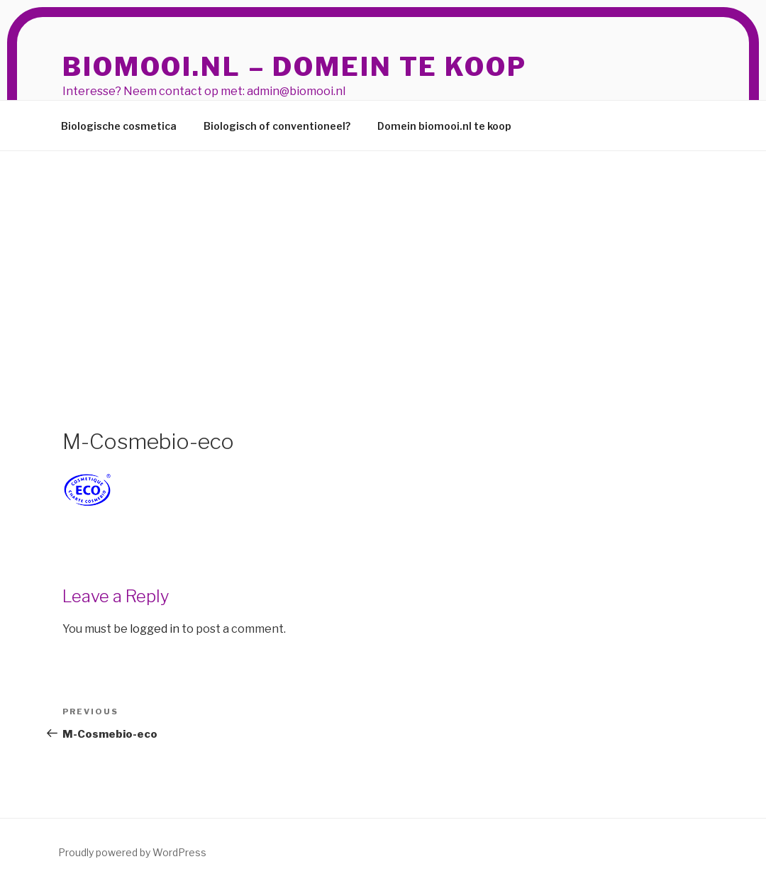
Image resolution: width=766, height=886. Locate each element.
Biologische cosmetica (119, 126)
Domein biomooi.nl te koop (444, 126)
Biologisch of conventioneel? (277, 126)
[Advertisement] (383, 257)
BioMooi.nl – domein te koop (294, 66)
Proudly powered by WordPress (132, 852)
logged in (154, 629)
